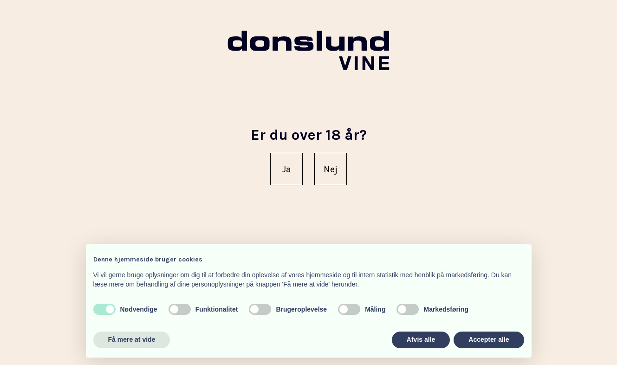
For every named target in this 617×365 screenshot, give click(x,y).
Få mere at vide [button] (132, 339)
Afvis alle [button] (421, 339)
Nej (331, 169)
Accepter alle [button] (488, 339)
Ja (286, 169)
